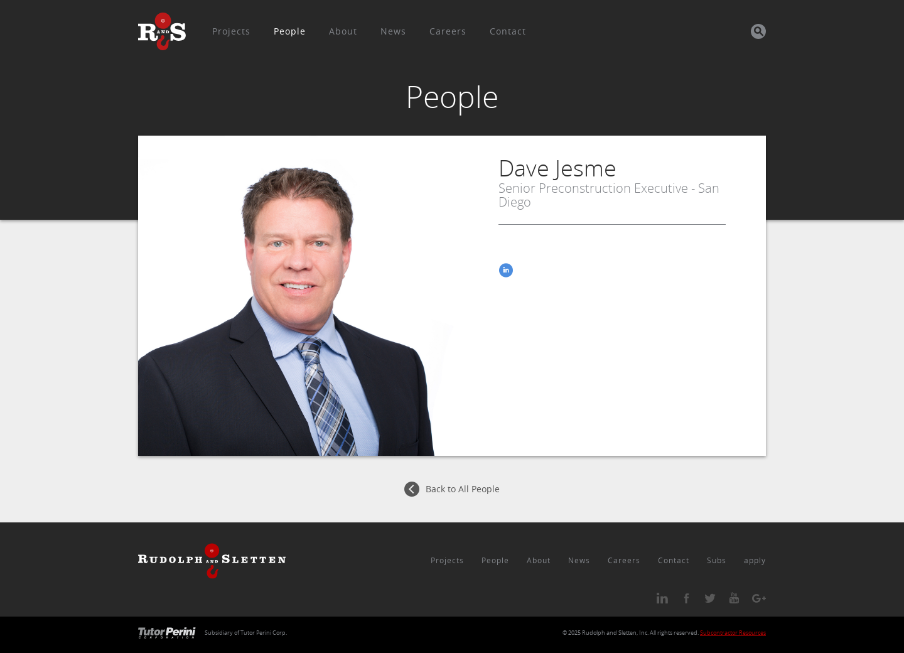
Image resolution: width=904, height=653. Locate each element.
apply (755, 560)
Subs (716, 560)
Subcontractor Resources (733, 633)
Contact (508, 31)
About (343, 31)
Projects (231, 31)
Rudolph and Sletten (609, 633)
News (393, 31)
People (290, 31)
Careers (447, 31)
